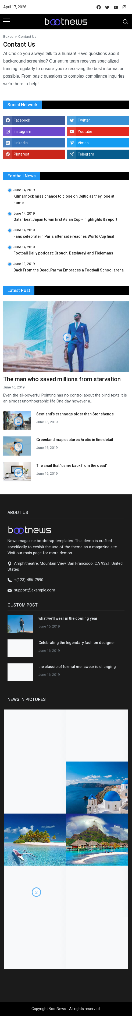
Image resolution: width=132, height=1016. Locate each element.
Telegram (86, 154)
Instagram (22, 131)
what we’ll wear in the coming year (68, 618)
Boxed (8, 36)
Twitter (84, 120)
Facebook (22, 120)
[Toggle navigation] (125, 22)
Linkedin (21, 143)
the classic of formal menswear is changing (77, 666)
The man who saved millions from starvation (62, 379)
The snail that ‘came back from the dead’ (71, 465)
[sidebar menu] (6, 22)
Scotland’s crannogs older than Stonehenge (75, 414)
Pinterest (21, 154)
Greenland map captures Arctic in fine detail (74, 440)
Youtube (85, 131)
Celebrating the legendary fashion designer (76, 642)
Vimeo (83, 143)
